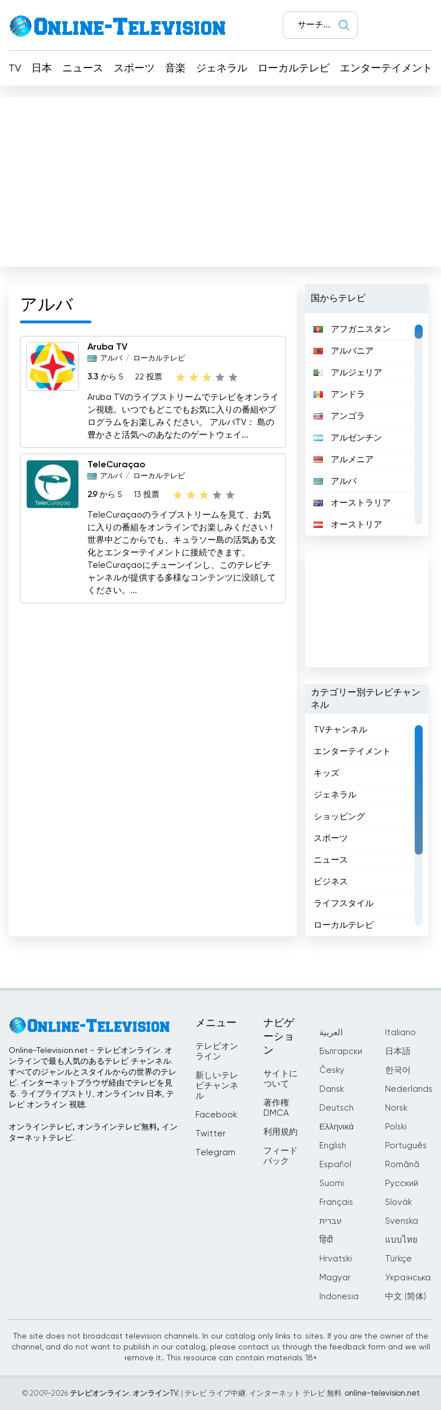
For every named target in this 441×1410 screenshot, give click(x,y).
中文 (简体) (405, 1296)
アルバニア (344, 351)
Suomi (331, 1183)
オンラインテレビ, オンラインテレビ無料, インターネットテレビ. (93, 1132)
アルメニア (344, 459)
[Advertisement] (220, 179)
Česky (331, 1070)
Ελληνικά (336, 1127)
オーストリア (348, 524)
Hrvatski (335, 1259)
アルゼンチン (348, 438)
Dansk (331, 1089)
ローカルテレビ (294, 68)
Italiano (400, 1032)
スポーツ (134, 68)
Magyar (335, 1277)
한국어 (398, 1070)
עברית (330, 1221)
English (332, 1145)
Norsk (396, 1108)
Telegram (215, 1152)
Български (340, 1051)
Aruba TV (107, 347)
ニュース (82, 68)
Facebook (216, 1115)
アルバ (111, 358)
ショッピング (339, 816)
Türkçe (398, 1259)
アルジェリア (348, 372)
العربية (331, 1032)
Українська (408, 1277)
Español (335, 1164)
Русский (401, 1183)
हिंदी (326, 1240)
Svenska (401, 1221)
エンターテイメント (386, 68)
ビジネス (331, 882)
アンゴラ (339, 416)
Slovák (398, 1202)
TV (15, 68)
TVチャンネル (340, 730)
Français (336, 1202)
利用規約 (280, 1132)
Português (406, 1145)
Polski (396, 1127)
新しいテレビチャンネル (216, 1085)
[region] (366, 424)
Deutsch (336, 1108)
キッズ (326, 773)
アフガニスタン (352, 329)
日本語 (398, 1051)
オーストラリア (352, 503)
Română (402, 1164)
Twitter (210, 1133)
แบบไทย (401, 1240)
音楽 (175, 68)
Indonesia (339, 1296)
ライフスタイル (344, 903)
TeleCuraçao (116, 465)
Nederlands (408, 1089)
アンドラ (339, 394)
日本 (41, 68)
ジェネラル (221, 68)
